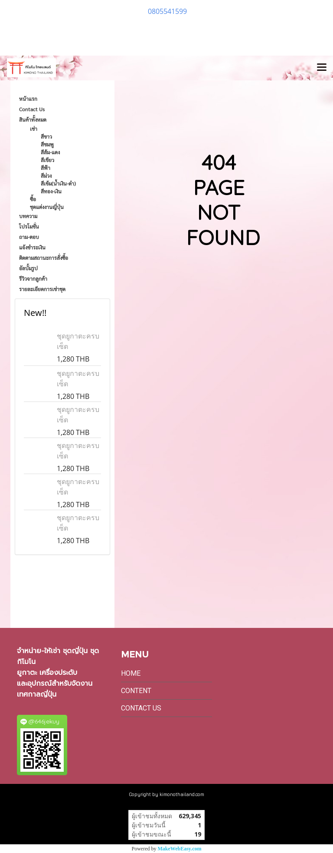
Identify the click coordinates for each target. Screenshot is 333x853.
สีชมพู (47, 144)
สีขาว (46, 136)
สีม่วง (46, 175)
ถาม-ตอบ (29, 236)
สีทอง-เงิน (51, 191)
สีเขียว (47, 159)
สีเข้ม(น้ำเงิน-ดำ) (58, 183)
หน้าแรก (28, 98)
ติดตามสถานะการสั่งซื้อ (43, 257)
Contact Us (32, 109)
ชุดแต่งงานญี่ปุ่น (47, 206)
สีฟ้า (45, 167)
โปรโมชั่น (29, 226)
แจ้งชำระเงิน (32, 247)
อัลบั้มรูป (28, 268)
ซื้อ (33, 199)
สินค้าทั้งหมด (32, 119)
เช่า (33, 128)
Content (136, 691)
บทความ (28, 215)
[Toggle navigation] (321, 67)
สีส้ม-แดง (50, 152)
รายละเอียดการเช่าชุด (42, 288)
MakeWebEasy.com (180, 849)
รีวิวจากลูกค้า (33, 278)
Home (130, 673)
